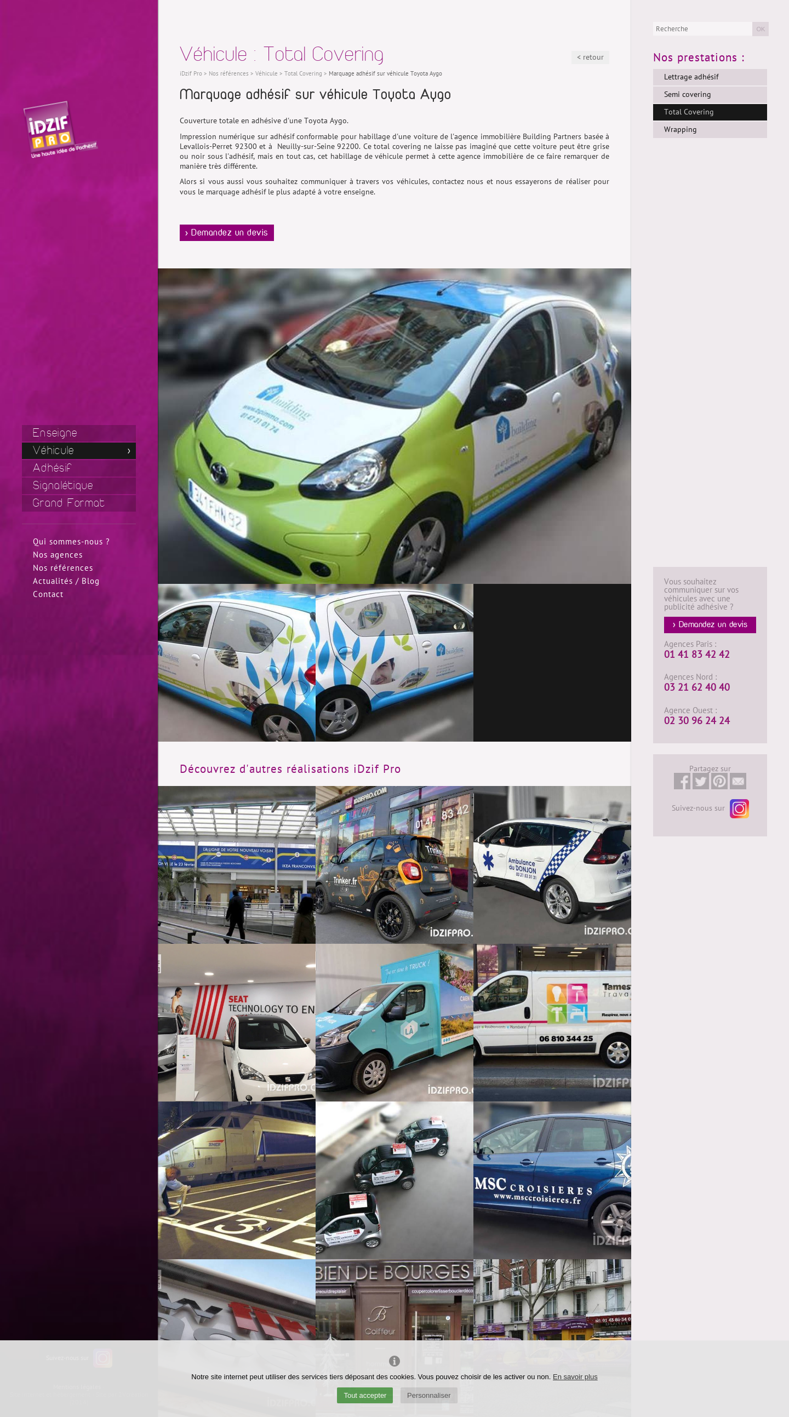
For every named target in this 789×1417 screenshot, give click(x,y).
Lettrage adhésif (691, 77)
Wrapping (680, 129)
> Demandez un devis (226, 233)
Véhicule (53, 450)
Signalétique (63, 485)
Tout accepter (365, 1395)
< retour (590, 57)
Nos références (63, 568)
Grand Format (69, 503)
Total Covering (689, 112)
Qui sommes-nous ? (71, 542)
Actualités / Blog (66, 581)
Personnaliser (429, 1395)
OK (760, 29)
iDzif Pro (191, 73)
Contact (48, 594)
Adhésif (52, 468)
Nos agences (58, 555)
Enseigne (55, 433)
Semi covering (687, 94)
